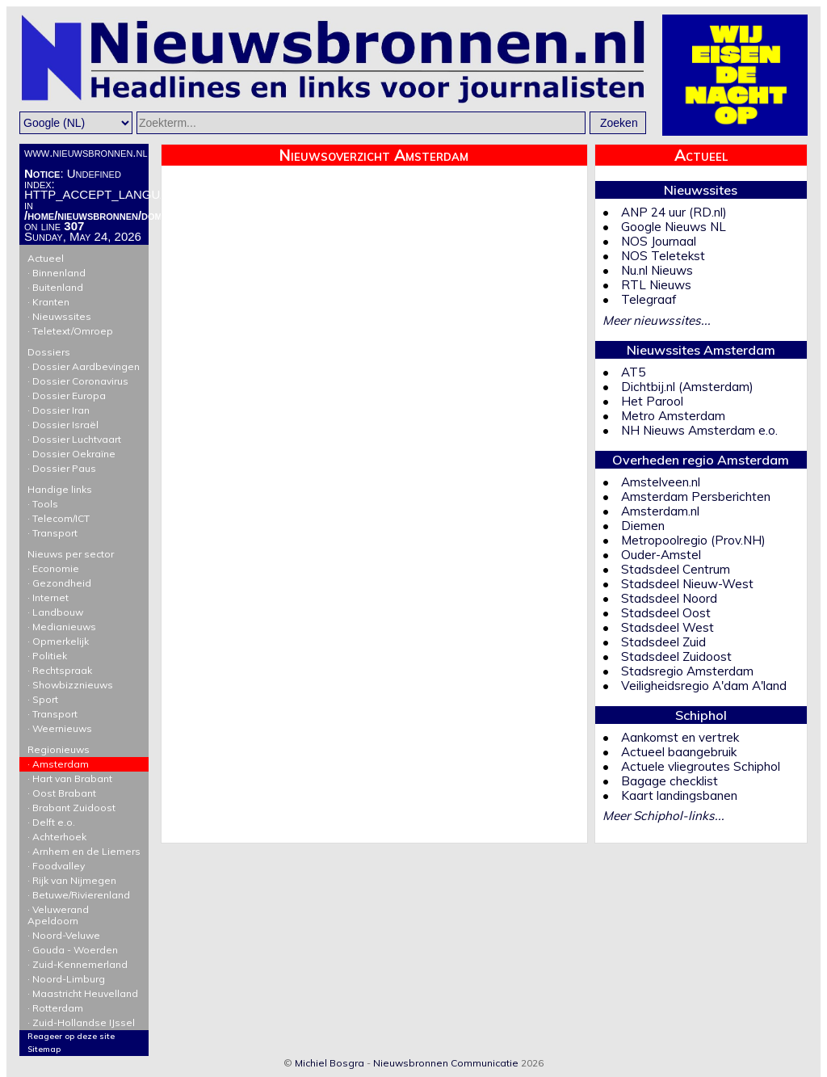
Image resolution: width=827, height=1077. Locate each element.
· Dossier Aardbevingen (83, 366)
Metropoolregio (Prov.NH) (693, 540)
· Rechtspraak (59, 670)
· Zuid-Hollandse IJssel (81, 1022)
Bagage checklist (669, 781)
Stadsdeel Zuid (663, 642)
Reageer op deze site (71, 1036)
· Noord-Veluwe (63, 935)
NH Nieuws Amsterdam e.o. (699, 430)
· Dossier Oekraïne (71, 454)
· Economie (53, 568)
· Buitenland (55, 287)
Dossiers (84, 349)
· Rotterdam (55, 1008)
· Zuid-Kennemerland (77, 964)
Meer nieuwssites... (656, 320)
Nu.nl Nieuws (657, 270)
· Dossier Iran (58, 410)
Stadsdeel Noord (669, 598)
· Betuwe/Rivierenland (78, 895)
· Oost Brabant (61, 793)
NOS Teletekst (663, 255)
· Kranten (48, 302)
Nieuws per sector (84, 551)
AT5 (633, 372)
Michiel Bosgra (329, 1063)
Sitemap (44, 1049)
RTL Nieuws (656, 284)
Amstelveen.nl (660, 482)
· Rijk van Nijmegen (71, 880)
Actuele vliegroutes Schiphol (700, 766)
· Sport (42, 699)
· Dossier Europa (66, 395)
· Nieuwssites (59, 316)
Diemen (643, 525)
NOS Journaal (658, 241)
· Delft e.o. (51, 822)
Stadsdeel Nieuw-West (687, 583)
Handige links (84, 486)
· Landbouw (55, 612)
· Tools (42, 504)
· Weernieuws (59, 728)
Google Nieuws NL (673, 226)
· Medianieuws (61, 627)
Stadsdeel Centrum (675, 569)
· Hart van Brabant (69, 778)
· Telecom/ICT (58, 518)
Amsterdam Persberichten (695, 496)
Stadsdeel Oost (666, 613)
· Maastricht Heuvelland (82, 993)
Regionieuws (84, 746)
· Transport (52, 533)
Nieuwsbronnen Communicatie (445, 1063)
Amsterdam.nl (660, 511)
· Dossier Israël (63, 425)
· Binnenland (56, 273)
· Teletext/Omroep (70, 331)
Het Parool (652, 401)
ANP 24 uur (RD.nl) (674, 212)
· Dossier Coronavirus (77, 381)
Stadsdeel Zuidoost (676, 656)
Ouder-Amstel (661, 554)
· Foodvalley (56, 866)
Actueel (84, 255)
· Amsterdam (58, 764)
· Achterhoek (56, 837)
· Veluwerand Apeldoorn (58, 915)
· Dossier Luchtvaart (74, 439)
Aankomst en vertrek (680, 737)
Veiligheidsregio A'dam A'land (704, 685)
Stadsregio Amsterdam (687, 671)
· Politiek (47, 656)
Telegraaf (649, 299)
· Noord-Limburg (66, 979)
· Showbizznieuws (70, 685)
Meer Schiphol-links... (663, 815)
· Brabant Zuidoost (71, 807)
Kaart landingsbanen (679, 795)
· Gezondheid (59, 583)
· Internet (48, 597)
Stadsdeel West (667, 627)
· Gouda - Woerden (72, 950)
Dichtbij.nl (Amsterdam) (687, 386)
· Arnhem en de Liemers (84, 851)
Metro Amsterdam (673, 415)
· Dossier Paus (61, 468)
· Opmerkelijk (58, 641)
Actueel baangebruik (679, 751)
